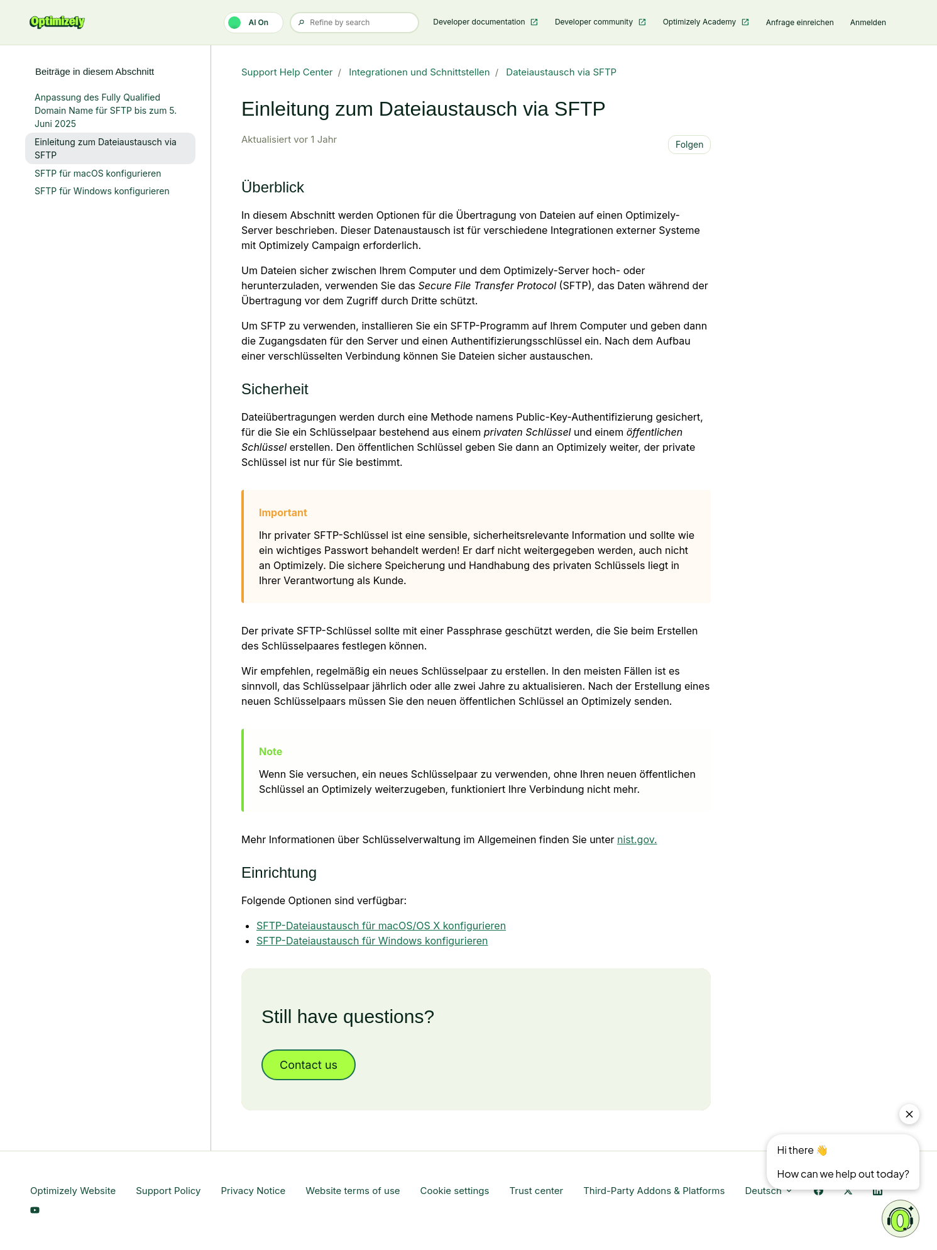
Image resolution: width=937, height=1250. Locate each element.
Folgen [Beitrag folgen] (690, 144)
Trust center (536, 1191)
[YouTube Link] (35, 1210)
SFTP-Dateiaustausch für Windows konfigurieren (372, 940)
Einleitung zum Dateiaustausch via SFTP (106, 148)
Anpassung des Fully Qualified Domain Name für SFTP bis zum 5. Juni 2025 (106, 110)
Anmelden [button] (868, 22)
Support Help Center (287, 72)
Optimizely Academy (700, 21)
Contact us (308, 1064)
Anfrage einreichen (800, 22)
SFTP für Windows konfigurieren (102, 190)
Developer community (595, 21)
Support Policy (168, 1191)
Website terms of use (352, 1191)
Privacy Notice (253, 1191)
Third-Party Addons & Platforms (654, 1191)
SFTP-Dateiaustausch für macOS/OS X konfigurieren (381, 925)
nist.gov (635, 839)
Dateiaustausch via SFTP (561, 72)
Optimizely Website (73, 1191)
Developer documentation (480, 21)
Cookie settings (455, 1191)
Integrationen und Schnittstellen (419, 72)
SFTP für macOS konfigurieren (98, 173)
